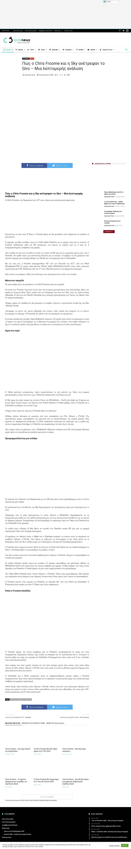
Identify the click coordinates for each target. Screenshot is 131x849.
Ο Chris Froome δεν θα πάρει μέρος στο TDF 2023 (45, 750)
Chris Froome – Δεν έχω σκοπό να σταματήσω (17, 750)
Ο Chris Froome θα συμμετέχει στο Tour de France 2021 (46, 780)
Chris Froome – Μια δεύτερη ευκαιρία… (74, 750)
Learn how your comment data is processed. (43, 800)
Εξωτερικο (26, 58)
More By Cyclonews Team (33, 723)
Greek (107, 1)
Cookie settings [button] (114, 845)
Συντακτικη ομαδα (30, 31)
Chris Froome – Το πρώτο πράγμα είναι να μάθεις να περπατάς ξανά (16, 781)
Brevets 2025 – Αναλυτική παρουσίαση (17, 834)
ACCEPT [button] (124, 845)
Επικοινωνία (68, 31)
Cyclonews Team (29, 75)
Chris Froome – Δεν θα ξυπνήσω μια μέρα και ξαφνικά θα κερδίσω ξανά (75, 781)
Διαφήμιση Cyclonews (45, 31)
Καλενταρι (57, 31)
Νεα (32, 58)
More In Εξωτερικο (55, 723)
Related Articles (12, 723)
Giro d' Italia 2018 (26, 699)
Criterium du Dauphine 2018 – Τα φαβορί (24, 716)
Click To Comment (47, 797)
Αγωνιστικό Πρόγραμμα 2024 (14, 831)
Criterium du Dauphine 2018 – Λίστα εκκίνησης (69, 716)
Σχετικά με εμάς (18, 31)
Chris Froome (15, 699)
